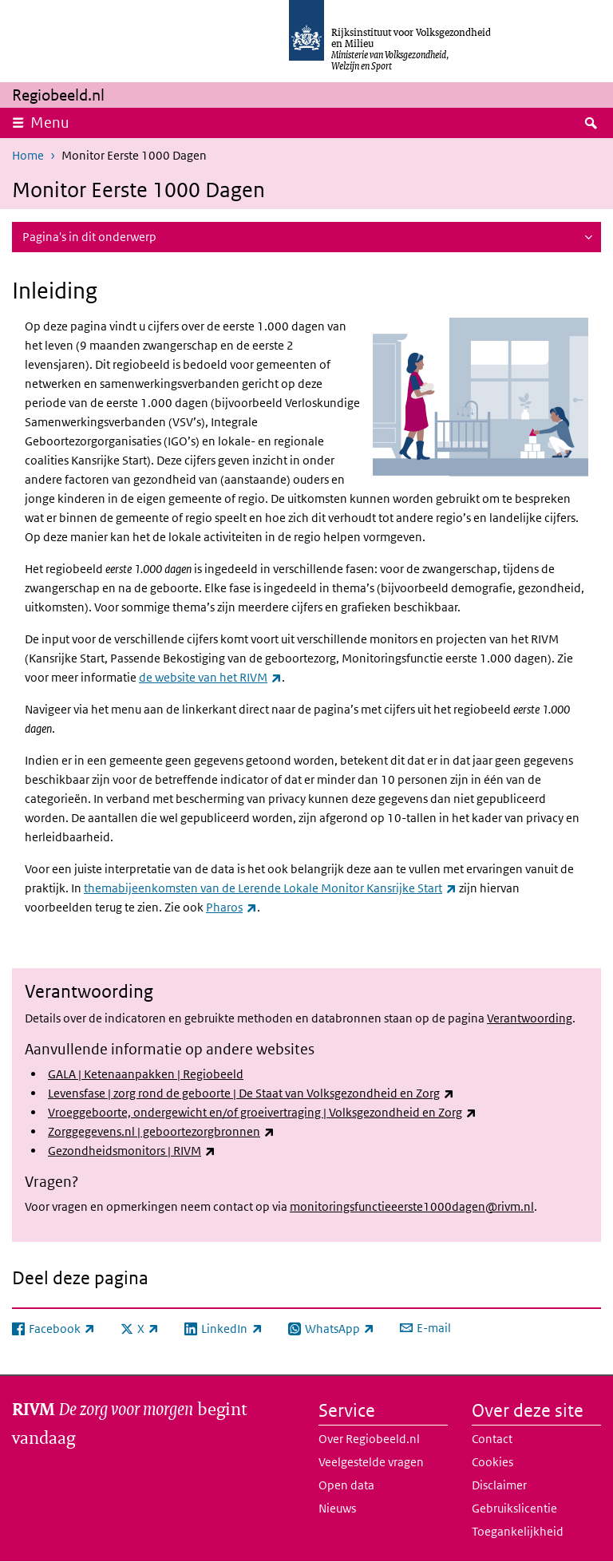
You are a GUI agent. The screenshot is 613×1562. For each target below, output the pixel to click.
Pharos (231, 907)
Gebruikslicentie (514, 1508)
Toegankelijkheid (518, 1531)
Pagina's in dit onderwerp (89, 236)
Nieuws (337, 1508)
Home (28, 155)
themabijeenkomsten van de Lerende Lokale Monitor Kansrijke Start (270, 888)
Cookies (492, 1461)
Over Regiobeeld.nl (369, 1438)
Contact (492, 1438)
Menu (49, 122)
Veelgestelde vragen (371, 1461)
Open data (346, 1485)
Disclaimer (499, 1485)
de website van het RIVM (210, 677)
